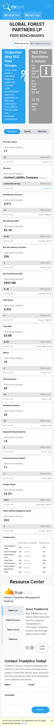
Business (12, 131)
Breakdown (47, 188)
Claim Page (33, 15)
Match (13, 639)
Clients (27, 131)
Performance (13, 620)
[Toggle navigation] (49, 6)
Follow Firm (12, 15)
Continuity (13, 630)
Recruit (13, 610)
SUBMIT (40, 710)
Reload (24, 723)
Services (42, 131)
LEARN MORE (42, 647)
